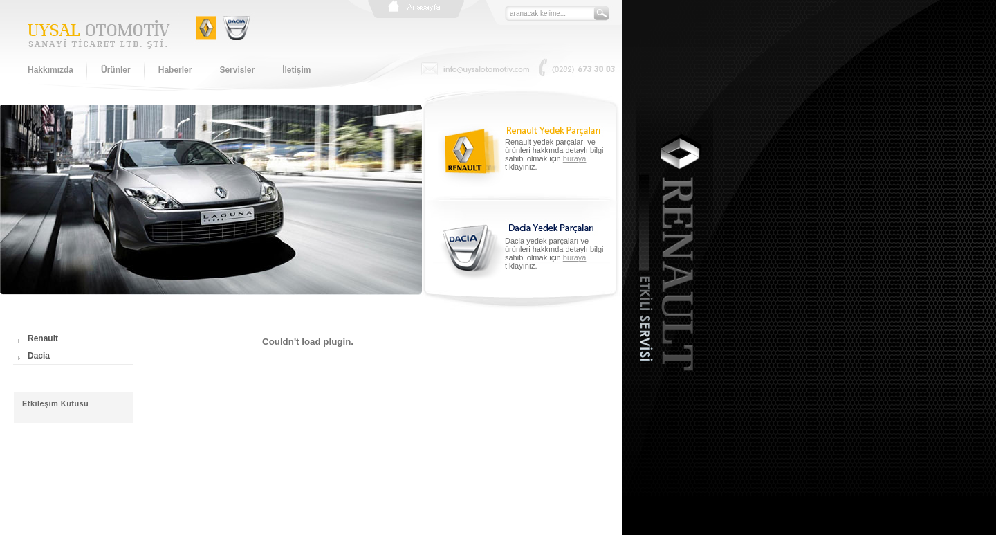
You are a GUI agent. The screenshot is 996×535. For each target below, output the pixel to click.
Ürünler (116, 70)
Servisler (237, 70)
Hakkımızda (50, 70)
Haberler (175, 70)
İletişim (296, 70)
